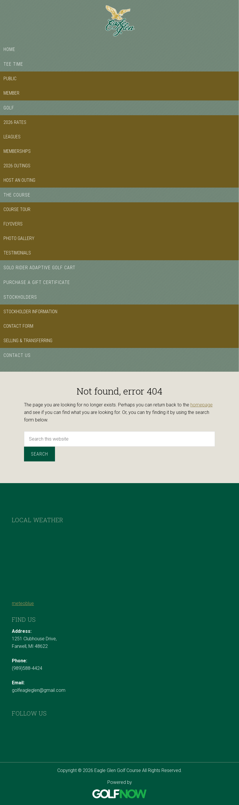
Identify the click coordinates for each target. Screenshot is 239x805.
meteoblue (23, 603)
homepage (201, 405)
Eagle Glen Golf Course (119, 21)
